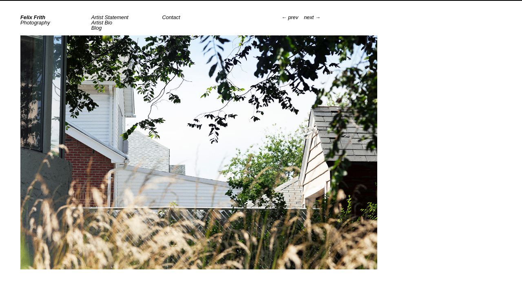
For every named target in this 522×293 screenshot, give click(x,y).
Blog (96, 28)
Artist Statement (109, 17)
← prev (289, 17)
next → (312, 17)
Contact (171, 17)
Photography (35, 23)
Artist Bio (101, 23)
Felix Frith (32, 17)
